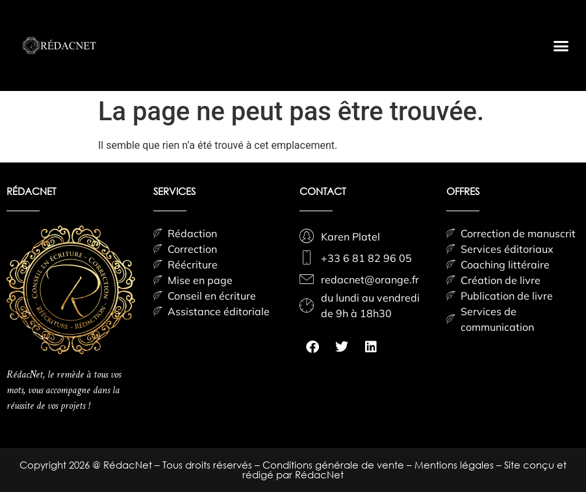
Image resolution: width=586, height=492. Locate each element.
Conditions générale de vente (334, 465)
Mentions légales (455, 465)
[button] (560, 45)
